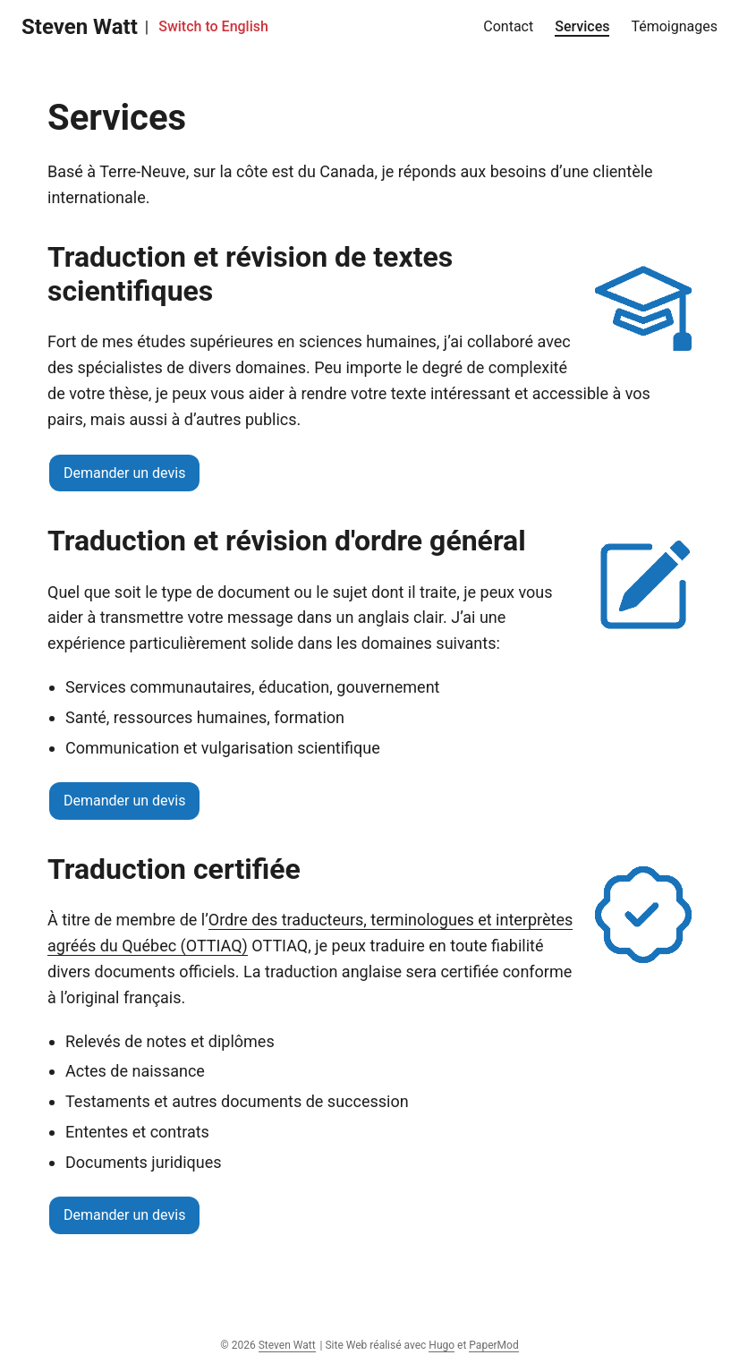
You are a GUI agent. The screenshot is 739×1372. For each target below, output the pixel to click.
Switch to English (213, 26)
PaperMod (493, 1345)
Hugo (441, 1345)
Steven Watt (79, 26)
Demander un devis (124, 472)
